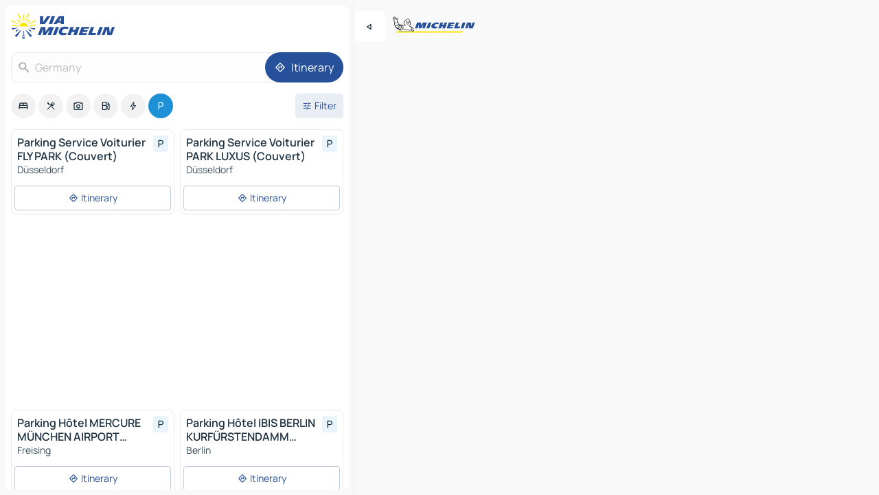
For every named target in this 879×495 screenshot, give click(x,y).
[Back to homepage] (66, 26)
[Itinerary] (304, 67)
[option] (23, 106)
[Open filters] (319, 106)
